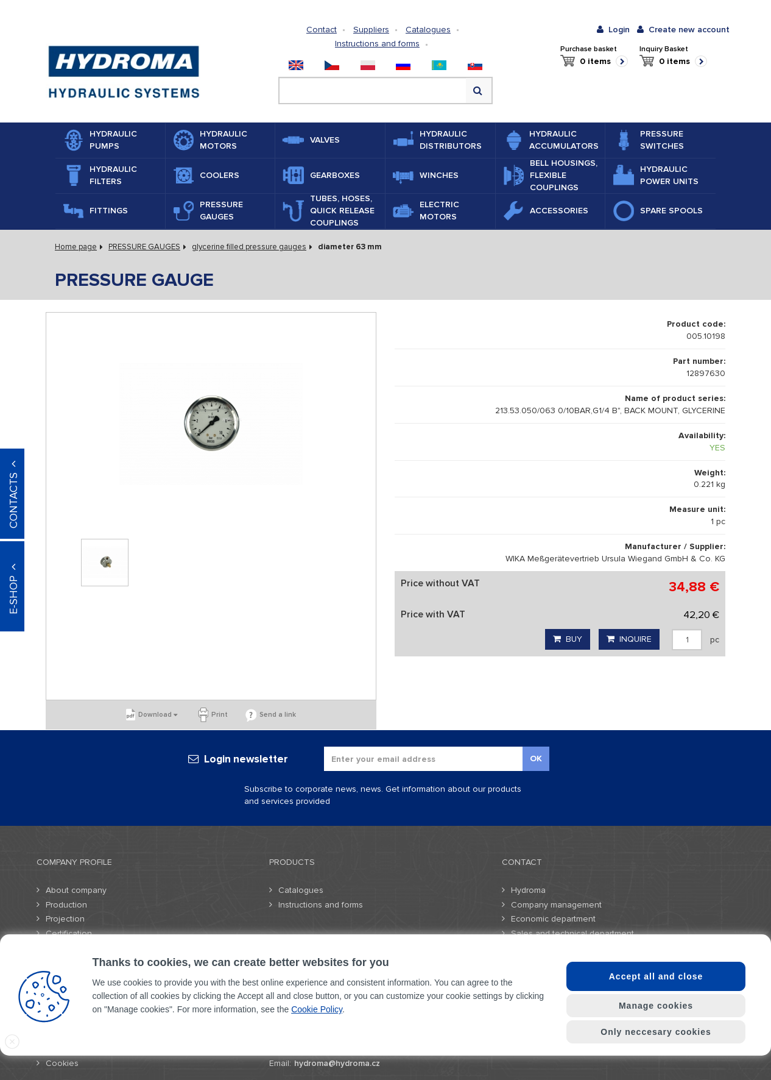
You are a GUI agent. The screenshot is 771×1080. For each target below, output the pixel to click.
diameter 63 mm (350, 247)
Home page (76, 247)
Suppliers (371, 29)
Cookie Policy (316, 1009)
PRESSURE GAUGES (144, 247)
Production (66, 905)
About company (76, 890)
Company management (556, 905)
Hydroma (528, 890)
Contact (321, 29)
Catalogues (428, 29)
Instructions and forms (377, 43)
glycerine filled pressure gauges (249, 247)
